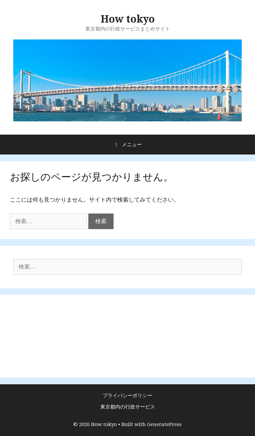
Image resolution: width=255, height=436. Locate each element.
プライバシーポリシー (127, 396)
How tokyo (128, 19)
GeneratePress (164, 424)
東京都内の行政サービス (127, 407)
